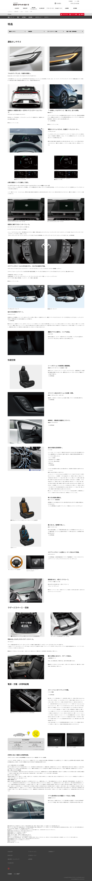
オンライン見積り (73, 14)
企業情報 (30, 859)
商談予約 (81, 14)
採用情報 (51, 851)
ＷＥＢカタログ (64, 14)
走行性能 (23, 17)
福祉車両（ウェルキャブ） (14, 859)
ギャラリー (46, 17)
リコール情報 (16, 873)
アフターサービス (32, 851)
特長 (18, 17)
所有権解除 (71, 1)
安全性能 (30, 17)
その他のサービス (32, 855)
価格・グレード (11, 17)
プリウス (9, 14)
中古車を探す (11, 863)
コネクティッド (38, 17)
